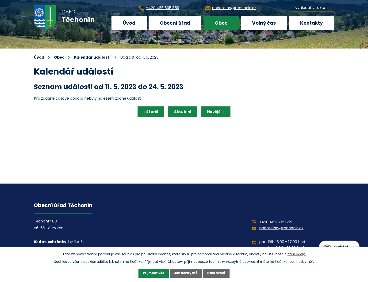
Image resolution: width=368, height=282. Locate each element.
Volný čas (264, 23)
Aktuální (183, 112)
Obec (221, 23)
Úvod (129, 23)
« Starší (149, 112)
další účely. (297, 254)
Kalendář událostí (92, 57)
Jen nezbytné (185, 273)
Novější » (217, 112)
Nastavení (217, 273)
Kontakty (311, 23)
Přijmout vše (152, 273)
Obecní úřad (175, 23)
